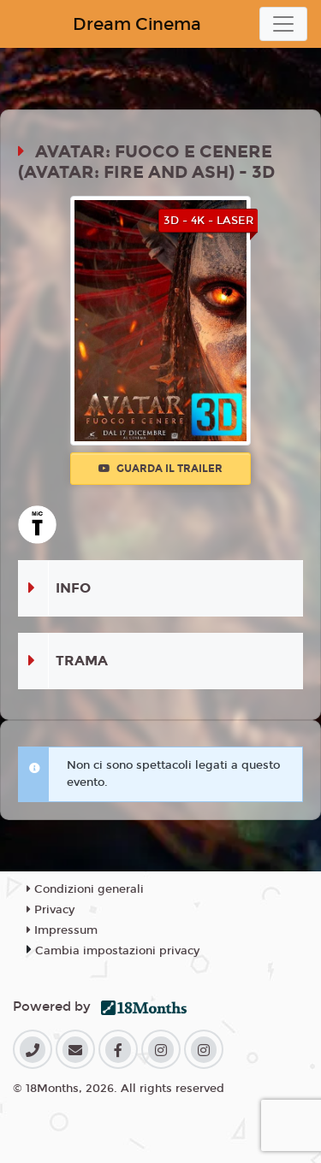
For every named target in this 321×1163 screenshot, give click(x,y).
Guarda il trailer (160, 469)
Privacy (50, 910)
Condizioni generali (85, 889)
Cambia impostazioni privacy (117, 951)
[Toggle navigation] (283, 24)
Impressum (62, 930)
